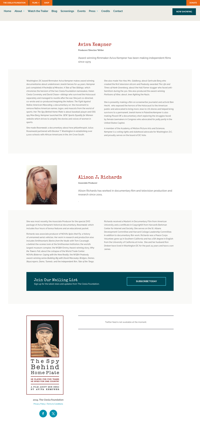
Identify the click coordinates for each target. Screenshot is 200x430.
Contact (118, 11)
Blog (54, 11)
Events (81, 11)
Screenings (67, 11)
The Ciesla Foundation (14, 3)
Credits (105, 11)
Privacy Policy (39, 404)
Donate (193, 3)
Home (7, 11)
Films (35, 3)
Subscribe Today (146, 281)
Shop (46, 3)
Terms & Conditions (55, 404)
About (18, 11)
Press (92, 11)
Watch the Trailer (38, 11)
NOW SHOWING (184, 11)
